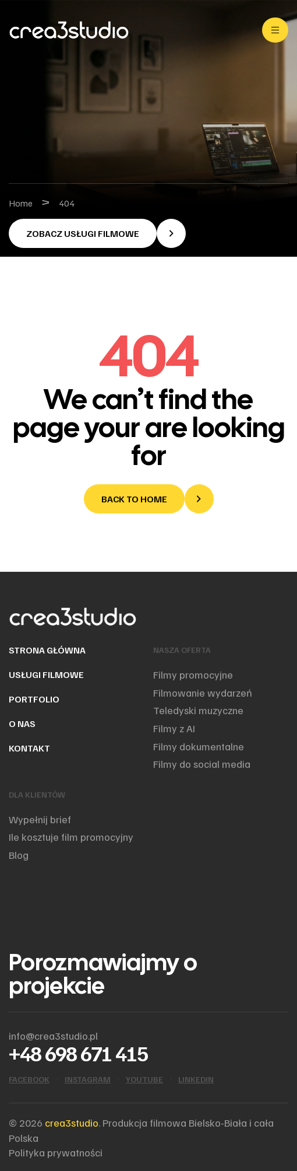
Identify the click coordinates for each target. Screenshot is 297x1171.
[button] (97, 233)
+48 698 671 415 (78, 1053)
